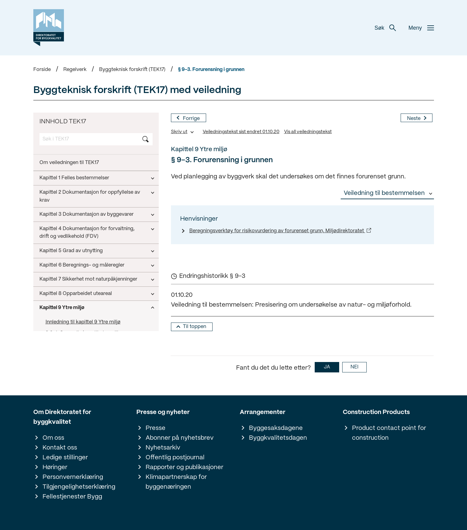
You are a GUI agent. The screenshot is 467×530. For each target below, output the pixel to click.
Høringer (55, 467)
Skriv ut (179, 132)
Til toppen (194, 326)
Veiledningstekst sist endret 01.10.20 (241, 132)
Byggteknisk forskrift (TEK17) (132, 69)
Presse (155, 428)
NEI (354, 367)
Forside (42, 69)
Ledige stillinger (65, 458)
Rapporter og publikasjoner (184, 467)
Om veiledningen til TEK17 (69, 162)
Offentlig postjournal (175, 458)
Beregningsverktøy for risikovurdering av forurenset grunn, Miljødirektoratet (277, 231)
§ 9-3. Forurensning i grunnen (211, 69)
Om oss (53, 438)
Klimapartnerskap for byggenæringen (176, 482)
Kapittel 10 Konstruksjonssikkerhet (78, 325)
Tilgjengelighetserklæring (79, 487)
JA (327, 367)
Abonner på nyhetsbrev (179, 438)
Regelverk (75, 69)
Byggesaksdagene (276, 428)
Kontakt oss (60, 448)
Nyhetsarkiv (163, 448)
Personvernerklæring (73, 477)
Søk (385, 27)
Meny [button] (421, 28)
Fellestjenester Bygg (72, 497)
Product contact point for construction (389, 433)
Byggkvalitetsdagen (278, 438)
